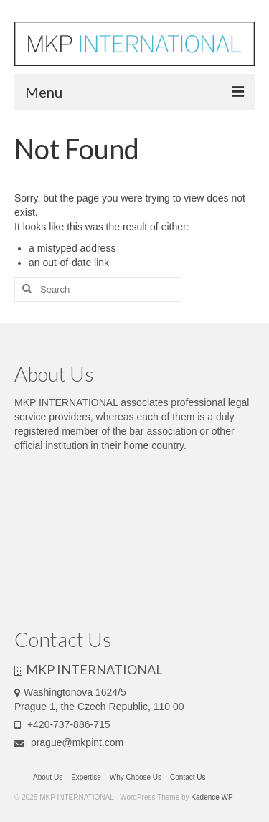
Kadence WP (211, 797)
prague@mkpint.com (68, 742)
